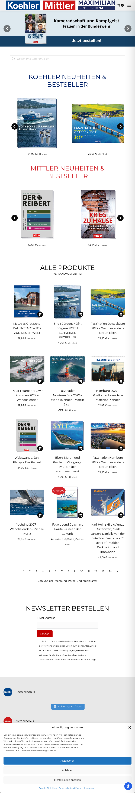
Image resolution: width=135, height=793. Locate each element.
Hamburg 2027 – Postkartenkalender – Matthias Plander (108, 395)
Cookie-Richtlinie (48, 788)
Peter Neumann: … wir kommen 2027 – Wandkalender (27, 395)
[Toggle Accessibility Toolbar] (128, 786)
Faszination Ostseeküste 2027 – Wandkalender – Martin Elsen (108, 328)
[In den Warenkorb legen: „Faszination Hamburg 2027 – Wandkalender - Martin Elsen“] (121, 448)
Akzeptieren (67, 760)
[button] (129, 727)
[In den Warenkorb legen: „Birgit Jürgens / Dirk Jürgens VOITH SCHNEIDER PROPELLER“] (80, 314)
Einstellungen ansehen (67, 779)
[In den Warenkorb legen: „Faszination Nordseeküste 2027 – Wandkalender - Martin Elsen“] (80, 381)
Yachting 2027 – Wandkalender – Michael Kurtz (27, 529)
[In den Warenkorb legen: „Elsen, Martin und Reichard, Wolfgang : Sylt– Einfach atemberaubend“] (80, 448)
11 (89, 571)
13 (103, 571)
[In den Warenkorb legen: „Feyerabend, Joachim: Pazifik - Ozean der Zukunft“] (80, 515)
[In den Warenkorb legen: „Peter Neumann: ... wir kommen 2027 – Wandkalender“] (40, 381)
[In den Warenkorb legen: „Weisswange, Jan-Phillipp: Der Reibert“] (40, 448)
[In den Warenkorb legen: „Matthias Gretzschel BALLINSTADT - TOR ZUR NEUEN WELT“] (40, 314)
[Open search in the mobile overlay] (67, 58)
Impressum (90, 788)
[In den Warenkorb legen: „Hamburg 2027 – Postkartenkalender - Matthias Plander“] (121, 381)
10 (82, 571)
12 (96, 571)
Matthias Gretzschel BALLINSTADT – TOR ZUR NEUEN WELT (27, 328)
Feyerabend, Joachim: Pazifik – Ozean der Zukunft (67, 529)
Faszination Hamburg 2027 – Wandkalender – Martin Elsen (108, 462)
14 (110, 571)
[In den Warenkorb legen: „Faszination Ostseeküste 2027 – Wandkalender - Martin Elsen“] (121, 314)
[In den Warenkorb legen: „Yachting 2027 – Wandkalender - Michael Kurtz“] (40, 515)
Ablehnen (67, 770)
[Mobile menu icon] (129, 5)
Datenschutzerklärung (70, 788)
